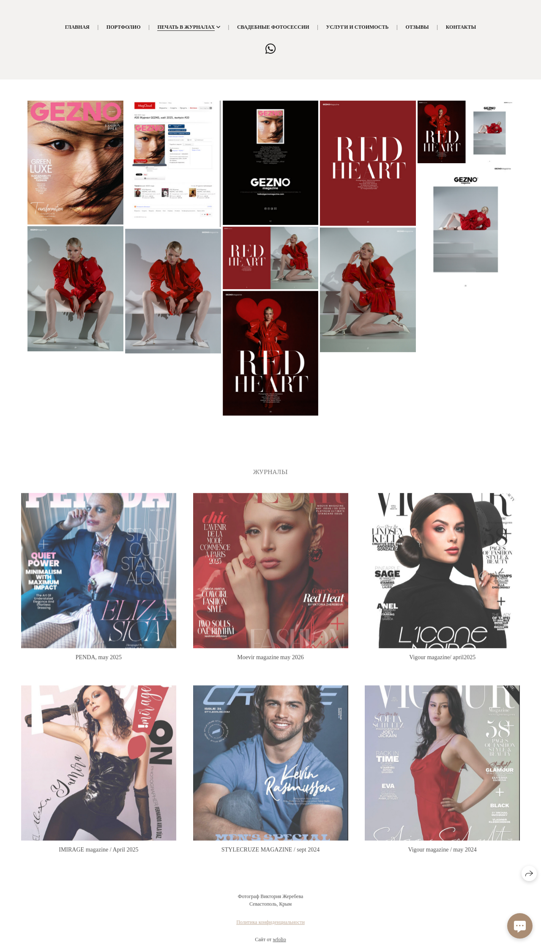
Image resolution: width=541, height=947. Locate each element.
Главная (77, 27)
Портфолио (124, 27)
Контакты (461, 27)
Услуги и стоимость (357, 27)
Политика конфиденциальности (270, 926)
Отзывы (417, 27)
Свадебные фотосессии (273, 27)
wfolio (279, 944)
